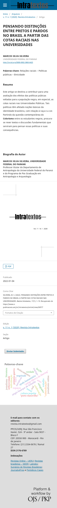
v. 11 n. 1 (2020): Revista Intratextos (19, 17)
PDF (9, 266)
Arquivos (16, 14)
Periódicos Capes (35, 470)
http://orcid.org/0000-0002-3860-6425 (18, 62)
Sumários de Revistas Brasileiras (26, 467)
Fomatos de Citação (14, 312)
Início (5, 14)
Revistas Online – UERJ (22, 461)
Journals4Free (17, 470)
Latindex (34, 464)
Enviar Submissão (15, 351)
